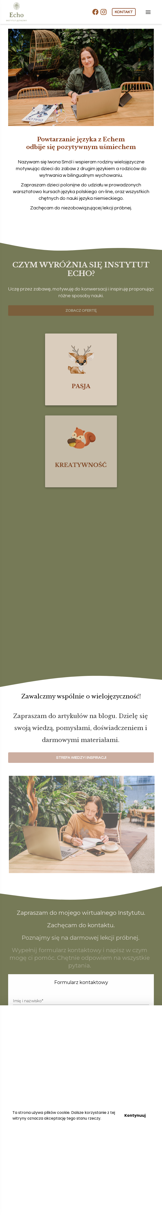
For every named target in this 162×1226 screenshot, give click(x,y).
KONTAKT (124, 12)
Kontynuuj (135, 1115)
